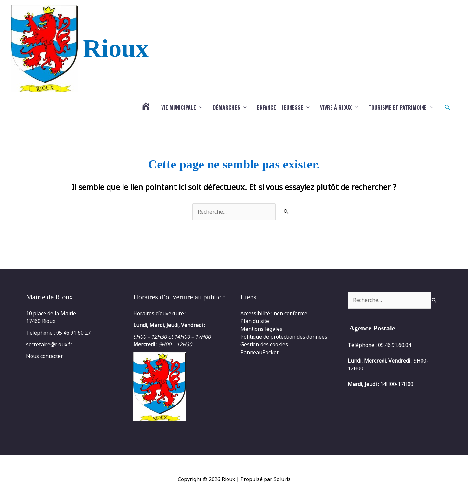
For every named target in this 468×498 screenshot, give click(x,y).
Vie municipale (178, 107)
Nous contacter (44, 356)
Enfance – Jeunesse (280, 107)
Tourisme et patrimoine (398, 107)
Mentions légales (261, 328)
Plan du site (254, 321)
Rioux (116, 48)
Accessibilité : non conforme (273, 313)
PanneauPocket (259, 352)
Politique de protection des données (283, 336)
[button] (447, 107)
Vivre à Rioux (336, 107)
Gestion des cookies (264, 344)
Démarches (226, 107)
